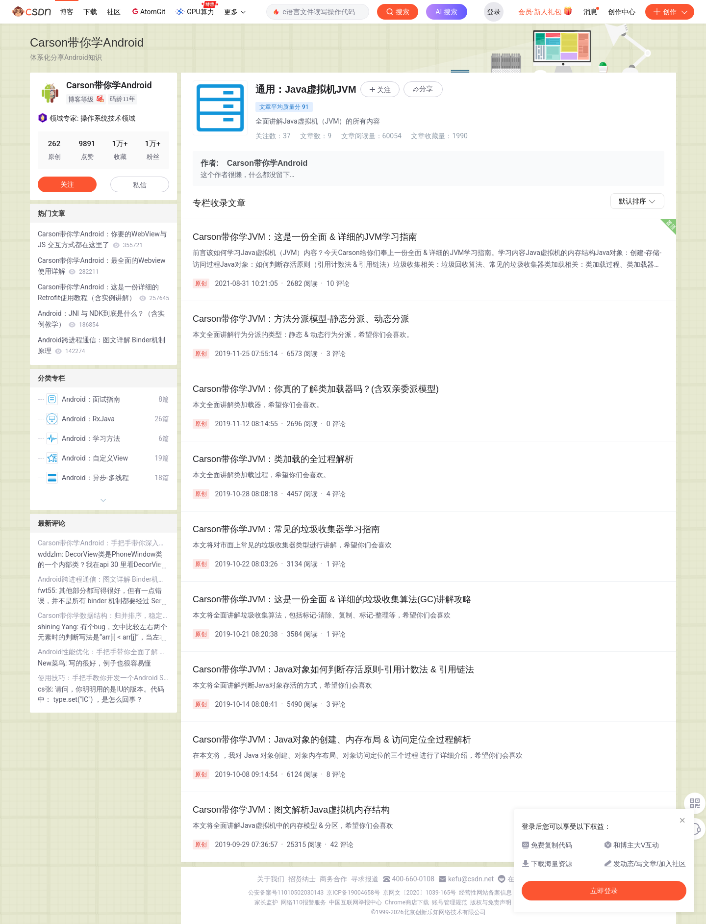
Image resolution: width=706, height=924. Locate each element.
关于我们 (270, 879)
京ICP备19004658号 (353, 892)
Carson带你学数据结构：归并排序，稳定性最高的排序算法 (103, 615)
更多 (235, 12)
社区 (114, 12)
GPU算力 (196, 9)
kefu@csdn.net (471, 879)
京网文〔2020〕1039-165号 (419, 892)
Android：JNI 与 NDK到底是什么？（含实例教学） (101, 318)
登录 (494, 12)
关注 (67, 184)
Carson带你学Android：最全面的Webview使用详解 (102, 266)
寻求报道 (364, 879)
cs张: (46, 689)
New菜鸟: (53, 663)
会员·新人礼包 (545, 11)
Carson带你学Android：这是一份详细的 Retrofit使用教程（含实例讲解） (103, 292)
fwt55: (48, 590)
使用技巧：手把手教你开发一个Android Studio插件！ (103, 678)
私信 (140, 185)
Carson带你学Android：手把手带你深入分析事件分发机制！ (103, 543)
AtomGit (147, 11)
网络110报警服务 (303, 902)
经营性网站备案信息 (485, 892)
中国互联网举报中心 (355, 902)
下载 (90, 12)
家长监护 (266, 902)
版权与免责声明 (490, 902)
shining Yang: (59, 627)
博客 (67, 12)
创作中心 (621, 12)
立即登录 (604, 891)
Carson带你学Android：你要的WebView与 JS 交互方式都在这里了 (102, 239)
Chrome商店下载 (407, 902)
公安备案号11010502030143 (286, 892)
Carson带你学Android (87, 42)
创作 (670, 12)
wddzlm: (51, 554)
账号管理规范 (449, 902)
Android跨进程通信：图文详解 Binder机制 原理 (101, 345)
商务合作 (333, 879)
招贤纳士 (302, 879)
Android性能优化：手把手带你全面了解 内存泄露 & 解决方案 (103, 652)
